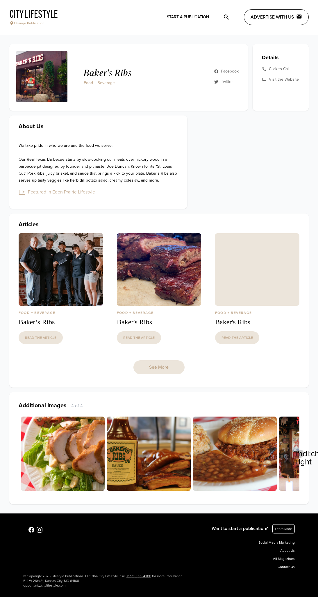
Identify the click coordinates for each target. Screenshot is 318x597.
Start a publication (188, 17)
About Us (287, 551)
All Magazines (284, 559)
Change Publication (26, 23)
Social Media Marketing (276, 542)
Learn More (283, 529)
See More (159, 367)
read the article (40, 338)
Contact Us (286, 567)
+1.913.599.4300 (138, 576)
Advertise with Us (276, 17)
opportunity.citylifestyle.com (44, 585)
